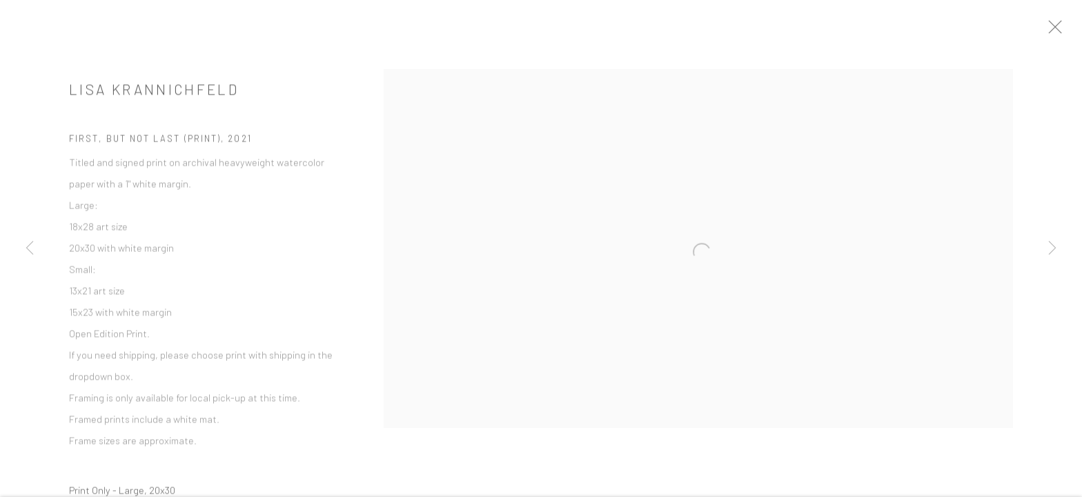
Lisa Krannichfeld (154, 95)
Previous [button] (29, 248)
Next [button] (1052, 248)
